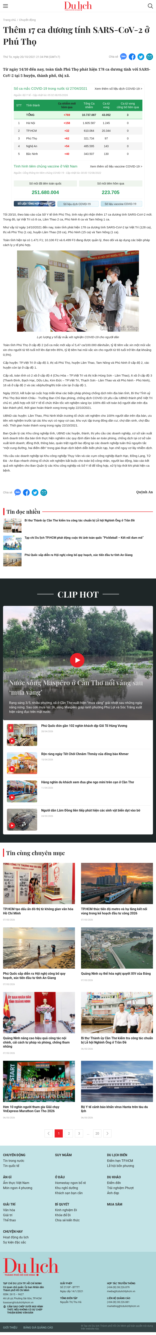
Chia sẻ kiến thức (67, 1223)
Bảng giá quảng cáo (38, 1330)
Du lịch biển (117, 1156)
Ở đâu (60, 1178)
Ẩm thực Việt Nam (16, 1184)
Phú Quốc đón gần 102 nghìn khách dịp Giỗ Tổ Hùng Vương (84, 726)
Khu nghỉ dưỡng (66, 1189)
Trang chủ (9, 20)
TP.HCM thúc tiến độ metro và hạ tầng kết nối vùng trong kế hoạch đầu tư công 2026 (114, 911)
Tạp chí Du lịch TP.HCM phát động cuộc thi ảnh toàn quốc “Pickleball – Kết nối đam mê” (84, 538)
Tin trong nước (13, 1162)
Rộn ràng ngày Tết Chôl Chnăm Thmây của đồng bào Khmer (85, 754)
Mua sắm (114, 1206)
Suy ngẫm (63, 1156)
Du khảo (114, 1178)
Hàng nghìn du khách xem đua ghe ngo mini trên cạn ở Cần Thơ (87, 782)
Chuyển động (27, 20)
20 (97, 1134)
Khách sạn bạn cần (69, 1195)
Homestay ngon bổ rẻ (70, 1184)
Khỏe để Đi (63, 1217)
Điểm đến (114, 1184)
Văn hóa (9, 1212)
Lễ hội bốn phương (120, 1167)
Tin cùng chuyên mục (36, 853)
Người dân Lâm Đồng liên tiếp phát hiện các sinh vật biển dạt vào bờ (90, 811)
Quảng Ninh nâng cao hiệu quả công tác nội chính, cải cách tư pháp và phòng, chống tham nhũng (36, 1043)
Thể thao (9, 1223)
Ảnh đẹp (113, 1195)
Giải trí (9, 1206)
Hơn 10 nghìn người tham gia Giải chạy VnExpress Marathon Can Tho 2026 (31, 1110)
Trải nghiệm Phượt (120, 1189)
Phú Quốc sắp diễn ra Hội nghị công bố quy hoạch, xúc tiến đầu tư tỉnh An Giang (79, 555)
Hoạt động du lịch (16, 1240)
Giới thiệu (10, 1330)
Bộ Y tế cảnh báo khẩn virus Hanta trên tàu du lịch (114, 1110)
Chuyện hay (13, 1234)
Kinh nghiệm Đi (66, 1212)
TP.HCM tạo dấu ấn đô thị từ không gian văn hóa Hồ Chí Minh (38, 911)
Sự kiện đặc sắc (14, 1245)
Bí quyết (62, 1206)
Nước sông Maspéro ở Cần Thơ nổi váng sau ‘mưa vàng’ (75, 687)
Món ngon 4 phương (17, 1189)
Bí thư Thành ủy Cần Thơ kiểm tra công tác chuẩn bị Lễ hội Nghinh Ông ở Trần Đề (80, 520)
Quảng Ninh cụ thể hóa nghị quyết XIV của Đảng (116, 974)
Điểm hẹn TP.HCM (120, 1162)
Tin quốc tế (11, 1167)
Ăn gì (7, 1178)
